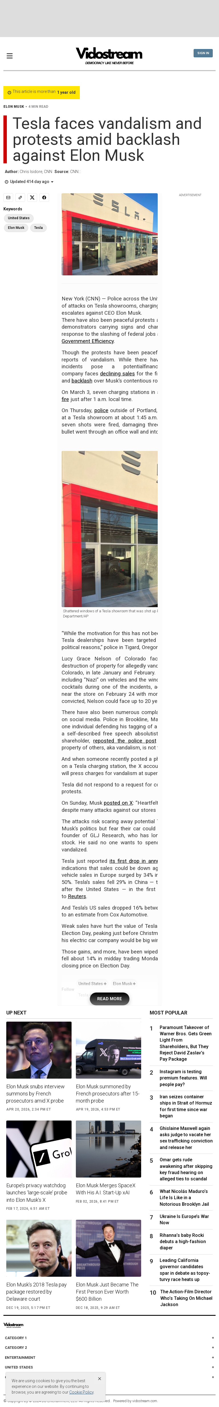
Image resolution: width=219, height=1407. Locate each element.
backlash (82, 381)
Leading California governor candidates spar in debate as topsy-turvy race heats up (185, 1270)
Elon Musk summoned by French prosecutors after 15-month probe (107, 1093)
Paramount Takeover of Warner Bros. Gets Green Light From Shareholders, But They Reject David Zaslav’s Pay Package (186, 1043)
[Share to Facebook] (44, 197)
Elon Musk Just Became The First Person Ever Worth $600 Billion (107, 1292)
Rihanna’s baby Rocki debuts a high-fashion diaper (183, 1242)
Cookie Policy (81, 1392)
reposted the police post (124, 741)
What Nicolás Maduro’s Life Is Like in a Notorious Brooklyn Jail (184, 1198)
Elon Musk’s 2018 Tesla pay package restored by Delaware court (36, 1292)
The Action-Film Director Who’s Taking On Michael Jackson (186, 1298)
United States (92, 983)
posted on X (118, 803)
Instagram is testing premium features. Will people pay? (183, 1078)
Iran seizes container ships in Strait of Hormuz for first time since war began (186, 1106)
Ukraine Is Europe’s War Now (184, 1219)
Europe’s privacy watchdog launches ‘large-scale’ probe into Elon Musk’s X (36, 1192)
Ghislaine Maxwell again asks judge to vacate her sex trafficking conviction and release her (186, 1138)
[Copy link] (20, 197)
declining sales (117, 374)
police (101, 410)
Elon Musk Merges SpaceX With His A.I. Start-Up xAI (105, 1188)
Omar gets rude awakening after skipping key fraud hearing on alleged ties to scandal (186, 1169)
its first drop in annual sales (144, 861)
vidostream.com (144, 1401)
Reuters (77, 896)
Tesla (38, 228)
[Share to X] (32, 197)
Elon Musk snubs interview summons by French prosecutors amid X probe (35, 1093)
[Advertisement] (109, 18)
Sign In (203, 53)
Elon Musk (124, 983)
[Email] (8, 197)
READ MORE (109, 998)
